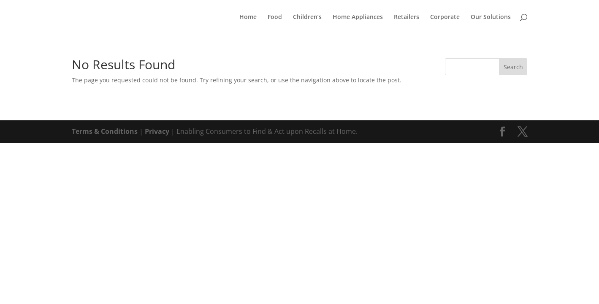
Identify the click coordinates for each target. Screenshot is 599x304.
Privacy (157, 131)
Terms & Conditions (105, 131)
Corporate (445, 17)
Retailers (406, 17)
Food (275, 17)
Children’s (307, 17)
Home (248, 17)
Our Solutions (491, 17)
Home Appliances (358, 17)
